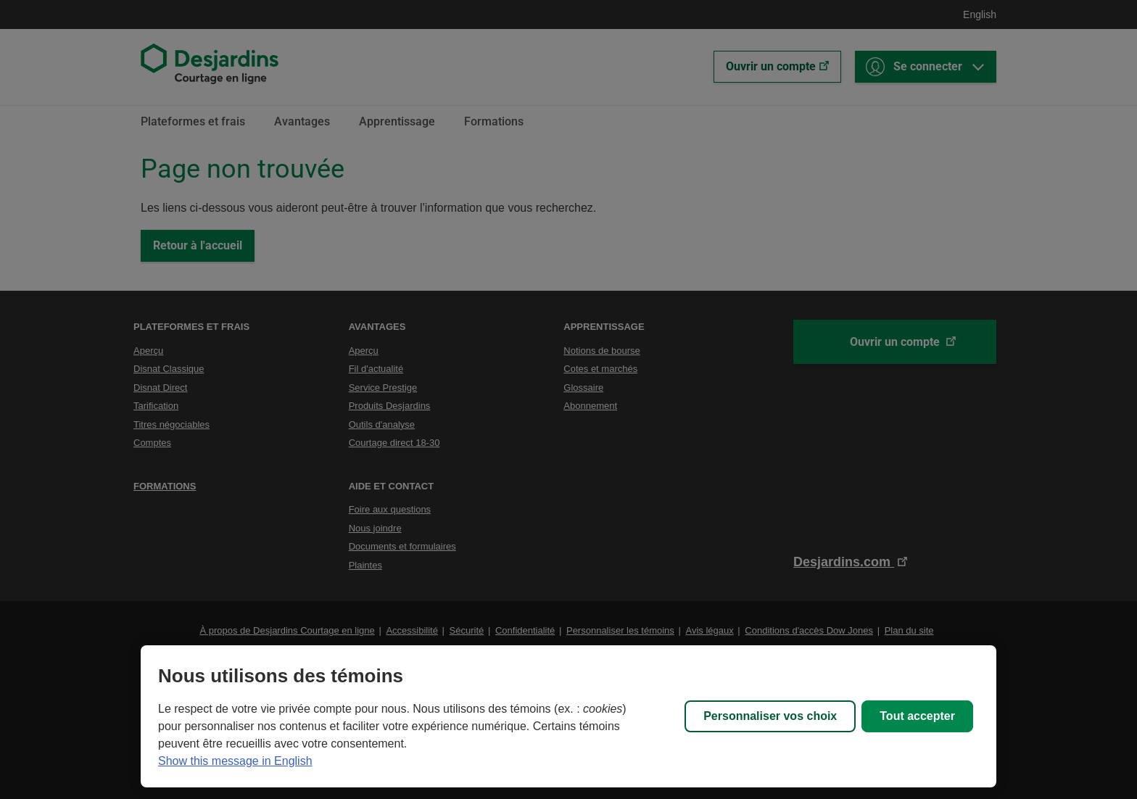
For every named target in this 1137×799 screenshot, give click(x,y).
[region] (568, 716)
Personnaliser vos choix (770, 716)
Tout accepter (917, 716)
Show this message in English (235, 761)
